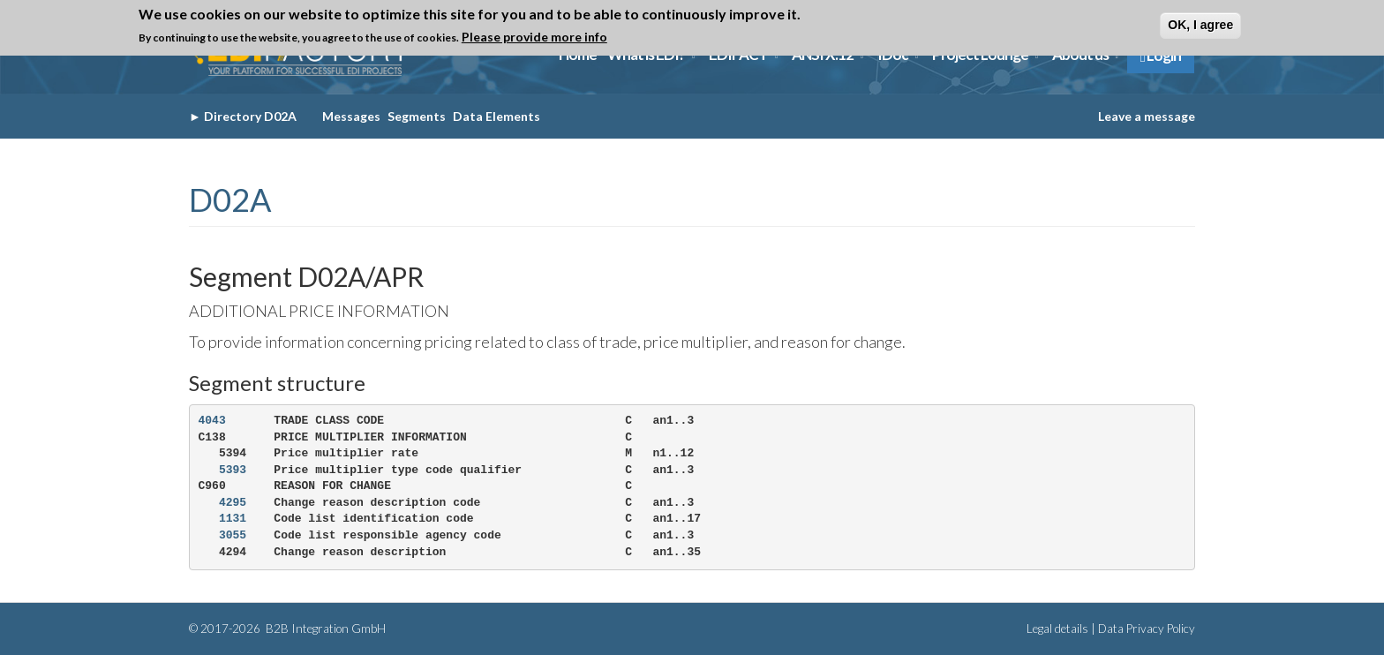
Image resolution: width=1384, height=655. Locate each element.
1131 (232, 518)
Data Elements (496, 116)
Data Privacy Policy (1146, 628)
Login (1160, 55)
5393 (232, 470)
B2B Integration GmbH (324, 628)
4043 (212, 420)
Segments (416, 116)
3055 (232, 535)
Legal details (1057, 628)
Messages (351, 116)
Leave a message (1146, 116)
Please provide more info (534, 36)
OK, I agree (1200, 25)
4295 (232, 502)
